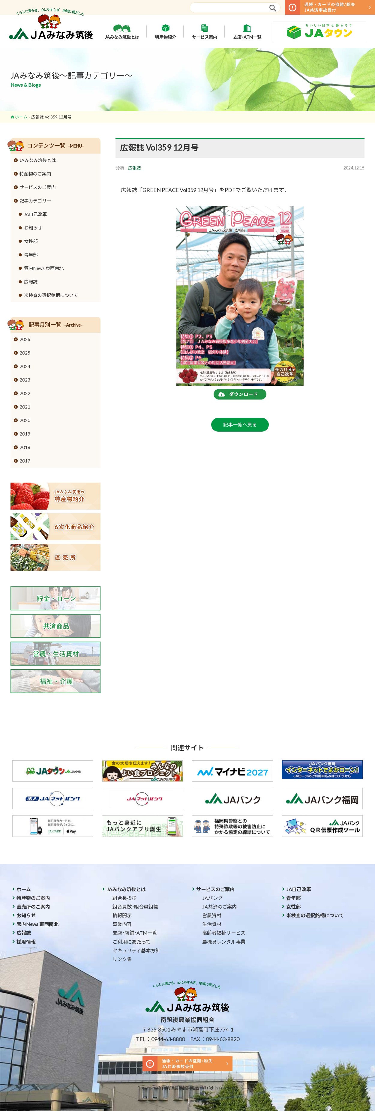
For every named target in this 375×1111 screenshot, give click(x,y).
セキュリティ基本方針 (136, 950)
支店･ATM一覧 (247, 31)
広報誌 (134, 167)
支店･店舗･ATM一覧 (134, 933)
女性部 (31, 241)
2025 (25, 352)
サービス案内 (204, 31)
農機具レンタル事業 (223, 942)
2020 (25, 420)
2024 (25, 366)
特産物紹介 (165, 31)
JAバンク (212, 898)
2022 (25, 393)
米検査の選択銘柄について (51, 295)
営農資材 (211, 915)
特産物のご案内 (35, 173)
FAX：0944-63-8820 (214, 1039)
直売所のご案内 (33, 906)
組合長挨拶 (124, 898)
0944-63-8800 (168, 1039)
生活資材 (211, 924)
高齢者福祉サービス (223, 933)
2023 (25, 379)
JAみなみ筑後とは (122, 31)
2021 (25, 406)
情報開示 (122, 915)
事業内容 (122, 924)
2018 (25, 447)
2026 (25, 339)
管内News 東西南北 (44, 268)
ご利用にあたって (131, 942)
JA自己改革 (35, 214)
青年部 (31, 254)
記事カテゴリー (35, 200)
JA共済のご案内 (219, 906)
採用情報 (26, 942)
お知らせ (33, 227)
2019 (25, 433)
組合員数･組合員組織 (135, 906)
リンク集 (122, 959)
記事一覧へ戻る (240, 424)
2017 (25, 460)
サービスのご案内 (38, 187)
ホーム (21, 117)
